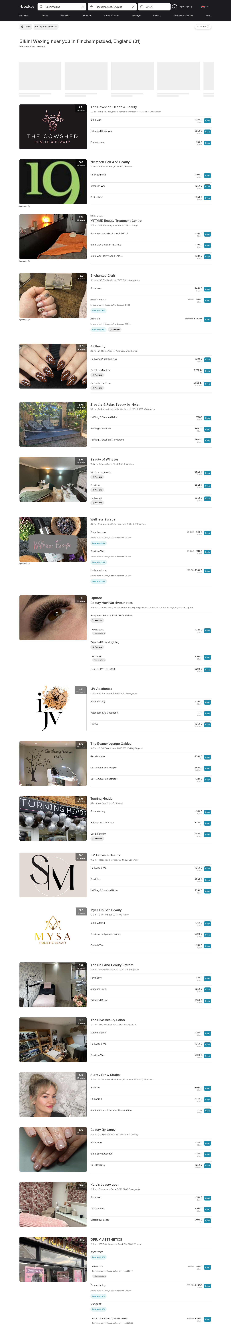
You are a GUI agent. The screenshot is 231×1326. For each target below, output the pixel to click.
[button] (62, 6)
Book (207, 120)
